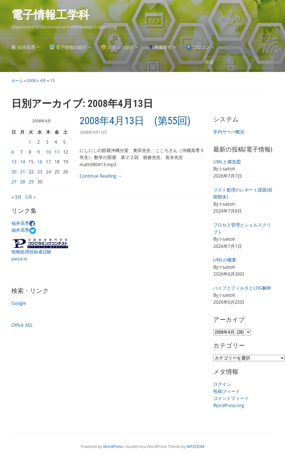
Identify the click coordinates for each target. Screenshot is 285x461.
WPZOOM (196, 446)
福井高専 (23, 47)
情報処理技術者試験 (31, 252)
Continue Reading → (101, 176)
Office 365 (22, 325)
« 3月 (16, 197)
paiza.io (19, 259)
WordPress (113, 446)
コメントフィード (231, 398)
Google (18, 303)
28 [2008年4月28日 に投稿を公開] (22, 182)
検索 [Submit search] (266, 62)
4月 (43, 80)
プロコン (198, 47)
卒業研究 (160, 47)
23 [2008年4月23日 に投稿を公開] (39, 172)
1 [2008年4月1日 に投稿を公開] (30, 142)
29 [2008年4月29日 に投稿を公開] (31, 182)
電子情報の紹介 (68, 47)
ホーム (17, 80)
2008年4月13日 (93, 132)
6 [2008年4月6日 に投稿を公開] (12, 152)
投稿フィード (226, 391)
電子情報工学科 (50, 14)
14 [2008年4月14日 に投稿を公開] (22, 162)
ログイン (222, 384)
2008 (31, 80)
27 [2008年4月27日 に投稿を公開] (13, 182)
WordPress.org (228, 405)
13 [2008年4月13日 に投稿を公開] (13, 162)
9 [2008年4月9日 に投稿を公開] (38, 152)
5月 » (30, 197)
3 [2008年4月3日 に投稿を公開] (47, 142)
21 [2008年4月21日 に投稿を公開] (22, 172)
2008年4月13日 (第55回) (135, 121)
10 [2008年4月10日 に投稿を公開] (48, 152)
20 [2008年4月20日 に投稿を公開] (13, 172)
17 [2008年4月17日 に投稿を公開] (48, 162)
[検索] (232, 62)
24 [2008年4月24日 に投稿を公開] (48, 172)
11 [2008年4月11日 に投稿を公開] (57, 152)
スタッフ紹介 (117, 47)
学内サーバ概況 (228, 132)
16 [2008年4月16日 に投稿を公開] (39, 162)
